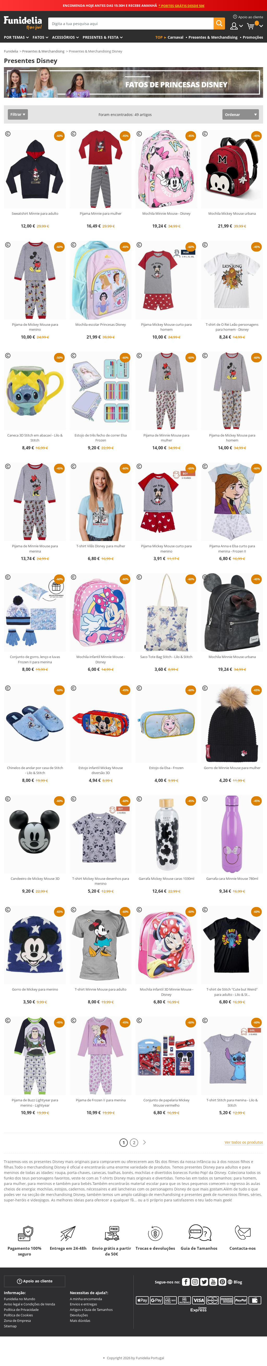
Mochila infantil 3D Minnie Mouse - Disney (166, 992)
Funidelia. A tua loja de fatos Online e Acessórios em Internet (23, 23)
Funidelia (11, 51)
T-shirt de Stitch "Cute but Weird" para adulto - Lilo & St (232, 992)
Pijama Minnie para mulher (101, 213)
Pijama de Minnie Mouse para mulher (166, 438)
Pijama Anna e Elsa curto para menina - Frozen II (232, 549)
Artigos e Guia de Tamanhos (91, 1309)
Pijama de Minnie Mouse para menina (35, 549)
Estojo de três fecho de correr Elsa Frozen (101, 438)
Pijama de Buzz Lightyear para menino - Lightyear (35, 1103)
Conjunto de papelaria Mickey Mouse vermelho (166, 1103)
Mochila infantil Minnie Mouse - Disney (100, 659)
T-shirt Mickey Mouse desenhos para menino (100, 881)
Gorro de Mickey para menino (35, 989)
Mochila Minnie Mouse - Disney (166, 213)
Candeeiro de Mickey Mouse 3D (35, 878)
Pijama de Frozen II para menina (101, 1100)
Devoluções (79, 1315)
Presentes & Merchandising (43, 51)
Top (159, 37)
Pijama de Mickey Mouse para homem (232, 438)
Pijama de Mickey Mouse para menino (35, 327)
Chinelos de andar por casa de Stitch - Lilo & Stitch (35, 770)
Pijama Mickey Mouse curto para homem (166, 327)
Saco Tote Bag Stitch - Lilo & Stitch (166, 656)
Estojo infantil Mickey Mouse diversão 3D (100, 770)
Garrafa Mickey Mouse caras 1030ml (166, 878)
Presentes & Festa (101, 37)
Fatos (38, 37)
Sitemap (10, 1326)
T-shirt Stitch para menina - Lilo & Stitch (232, 1103)
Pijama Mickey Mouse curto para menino (166, 549)
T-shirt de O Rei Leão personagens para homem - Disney (232, 327)
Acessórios (63, 37)
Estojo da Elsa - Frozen (166, 767)
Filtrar (15, 114)
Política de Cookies (18, 1315)
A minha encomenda (86, 1299)
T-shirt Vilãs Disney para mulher (100, 546)
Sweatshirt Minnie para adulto (35, 213)
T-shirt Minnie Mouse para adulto (100, 989)
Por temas (14, 37)
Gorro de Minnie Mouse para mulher (232, 767)
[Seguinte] (144, 1142)
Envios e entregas (83, 1304)
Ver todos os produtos (244, 1142)
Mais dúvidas (80, 1320)
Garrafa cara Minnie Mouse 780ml (232, 878)
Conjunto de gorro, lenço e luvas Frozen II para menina (35, 659)
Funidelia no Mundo (19, 1299)
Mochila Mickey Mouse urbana (232, 213)
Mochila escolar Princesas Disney (100, 324)
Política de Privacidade (21, 1309)
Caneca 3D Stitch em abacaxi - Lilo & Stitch (35, 438)
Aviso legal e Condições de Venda (29, 1304)
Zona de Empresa (17, 1320)
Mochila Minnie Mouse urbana (232, 656)
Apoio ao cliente (34, 1281)
